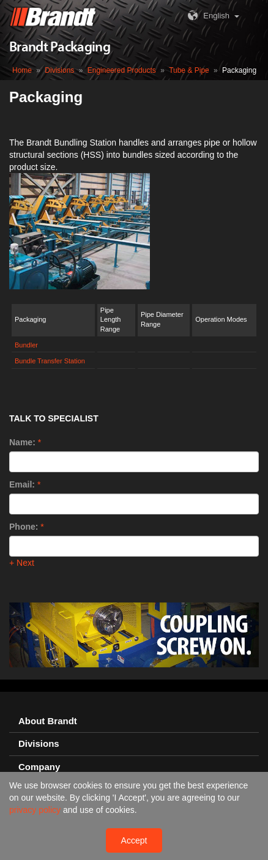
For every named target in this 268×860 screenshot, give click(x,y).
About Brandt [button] (47, 721)
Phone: (23, 527)
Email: (22, 484)
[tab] (134, 721)
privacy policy (36, 810)
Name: (22, 442)
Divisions (59, 70)
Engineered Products (121, 70)
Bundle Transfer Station (50, 361)
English (207, 15)
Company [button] (39, 767)
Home (22, 70)
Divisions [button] (38, 744)
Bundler (26, 345)
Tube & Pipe (189, 70)
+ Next (21, 563)
